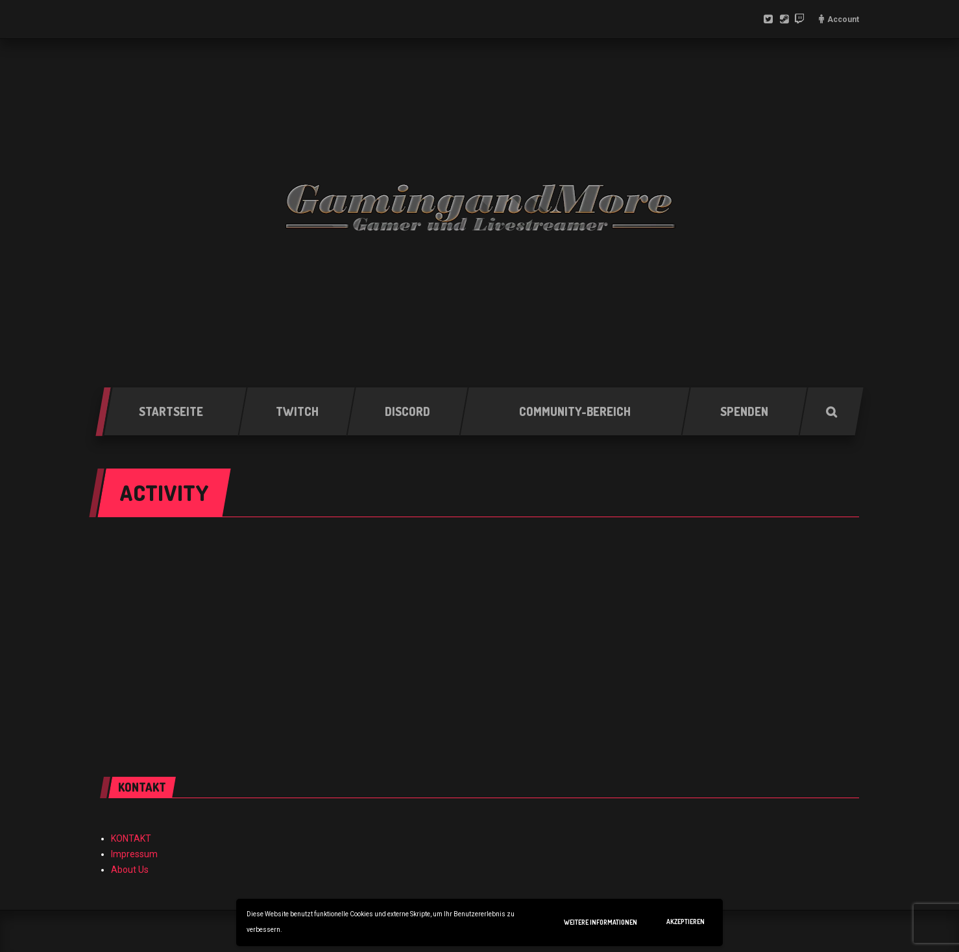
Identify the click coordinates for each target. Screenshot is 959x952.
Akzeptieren (685, 921)
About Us (130, 869)
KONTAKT (131, 838)
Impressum (134, 854)
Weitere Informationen (600, 922)
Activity (164, 492)
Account (843, 19)
